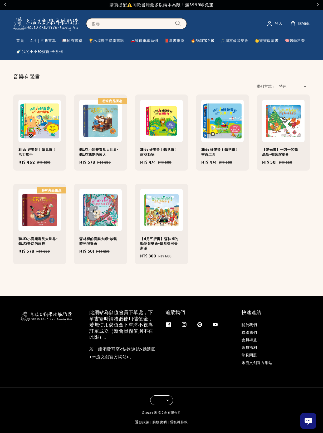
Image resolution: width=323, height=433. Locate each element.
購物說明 (160, 422)
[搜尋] (178, 23)
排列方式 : (265, 86)
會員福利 (249, 347)
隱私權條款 (179, 422)
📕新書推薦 (174, 40)
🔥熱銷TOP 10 (202, 40)
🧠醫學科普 (295, 40)
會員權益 (249, 339)
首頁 (20, 40)
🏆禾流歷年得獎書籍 (106, 40)
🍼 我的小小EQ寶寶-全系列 (39, 51)
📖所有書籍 (72, 40)
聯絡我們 (249, 332)
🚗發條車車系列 (144, 40)
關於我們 (249, 324)
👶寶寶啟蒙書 (267, 40)
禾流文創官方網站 (257, 362)
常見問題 (249, 355)
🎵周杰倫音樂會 (234, 40)
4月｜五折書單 (43, 40)
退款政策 (142, 422)
